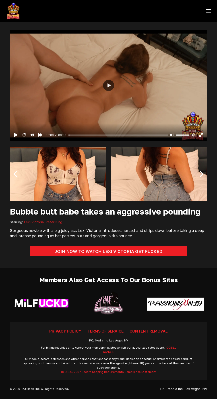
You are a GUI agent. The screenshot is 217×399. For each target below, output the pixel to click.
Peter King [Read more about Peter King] (53, 222)
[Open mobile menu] (208, 11)
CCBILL (171, 347)
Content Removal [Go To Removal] (149, 331)
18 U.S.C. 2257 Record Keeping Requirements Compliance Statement (109, 372)
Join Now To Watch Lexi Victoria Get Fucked (108, 251)
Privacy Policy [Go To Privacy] (65, 331)
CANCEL (108, 352)
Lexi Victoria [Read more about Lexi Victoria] (34, 222)
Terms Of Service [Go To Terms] (105, 331)
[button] (15, 174)
